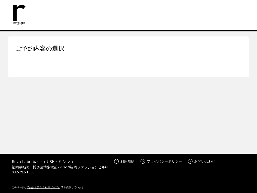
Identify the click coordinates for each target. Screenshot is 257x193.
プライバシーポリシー (161, 161)
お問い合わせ (201, 161)
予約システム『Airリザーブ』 (45, 187)
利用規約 (124, 161)
